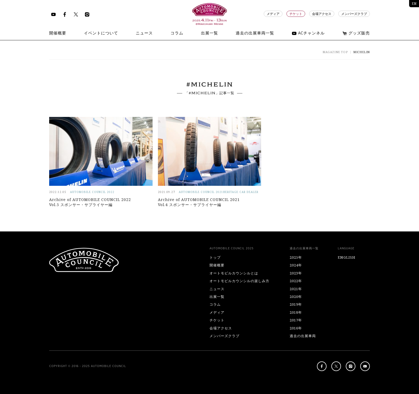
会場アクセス (321, 13)
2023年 (296, 273)
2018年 (296, 312)
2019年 (296, 304)
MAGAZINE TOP (335, 52)
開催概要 (217, 265)
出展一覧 (217, 296)
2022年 (296, 280)
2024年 (296, 265)
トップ (215, 257)
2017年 (296, 320)
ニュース (217, 288)
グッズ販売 (356, 33)
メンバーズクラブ (354, 13)
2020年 (296, 296)
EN (414, 3)
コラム (215, 304)
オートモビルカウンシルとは (234, 273)
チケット (295, 13)
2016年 (296, 328)
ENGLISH (346, 257)
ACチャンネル (308, 33)
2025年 (296, 257)
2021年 (296, 288)
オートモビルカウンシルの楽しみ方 (239, 280)
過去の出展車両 (303, 335)
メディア (273, 13)
